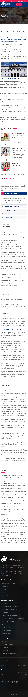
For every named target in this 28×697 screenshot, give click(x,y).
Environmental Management (9, 621)
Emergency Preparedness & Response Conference (18, 165)
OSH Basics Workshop (19, 133)
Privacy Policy (10, 1)
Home (2, 19)
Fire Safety (4, 592)
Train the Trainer (6, 633)
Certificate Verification (7, 644)
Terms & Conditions (20, 1)
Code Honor (20, 694)
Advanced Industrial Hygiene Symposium (18, 149)
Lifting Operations (6, 630)
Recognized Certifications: (11, 210)
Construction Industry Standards (10, 615)
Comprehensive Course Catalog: (12, 206)
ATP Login (4, 641)
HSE (3, 624)
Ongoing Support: (9, 217)
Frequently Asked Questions (9, 653)
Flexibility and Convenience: (11, 213)
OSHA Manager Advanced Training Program (13, 618)
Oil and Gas (5, 612)
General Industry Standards (8, 583)
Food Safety (5, 603)
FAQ (4, 1)
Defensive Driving (6, 595)
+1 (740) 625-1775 (7, 571)
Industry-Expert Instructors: (11, 193)
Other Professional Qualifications (10, 606)
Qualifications (5, 650)
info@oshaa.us (19, 571)
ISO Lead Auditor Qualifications (10, 609)
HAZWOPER (5, 586)
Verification (19, 4)
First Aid (4, 589)
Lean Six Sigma (6, 627)
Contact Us (5, 647)
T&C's (14, 694)
